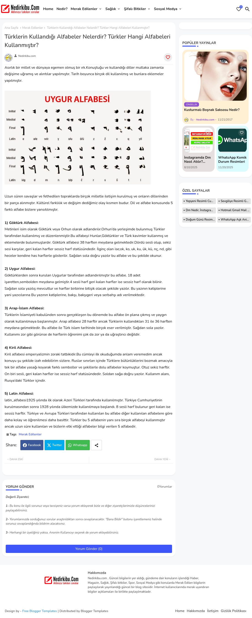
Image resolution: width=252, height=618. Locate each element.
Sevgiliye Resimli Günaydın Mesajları (236, 201)
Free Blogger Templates (39, 611)
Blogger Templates (94, 611)
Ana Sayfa (11, 28)
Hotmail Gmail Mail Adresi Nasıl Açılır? (236, 210)
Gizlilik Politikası (233, 611)
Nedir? (61, 8)
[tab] (48, 9)
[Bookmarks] (238, 9)
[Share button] (96, 445)
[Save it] (168, 57)
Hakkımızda (196, 611)
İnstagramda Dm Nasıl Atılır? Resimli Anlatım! (197, 159)
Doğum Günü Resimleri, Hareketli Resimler (201, 220)
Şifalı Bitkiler (135, 8)
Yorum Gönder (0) (89, 549)
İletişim (213, 611)
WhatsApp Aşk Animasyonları (236, 220)
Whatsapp (80, 445)
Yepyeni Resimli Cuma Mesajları (201, 201)
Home (48, 8)
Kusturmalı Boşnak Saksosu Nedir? (211, 110)
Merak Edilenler (84, 8)
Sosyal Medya (166, 8)
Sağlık (110, 8)
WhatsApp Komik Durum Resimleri (232, 159)
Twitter (57, 445)
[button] (247, 9)
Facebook (34, 445)
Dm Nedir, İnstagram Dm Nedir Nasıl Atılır (201, 210)
